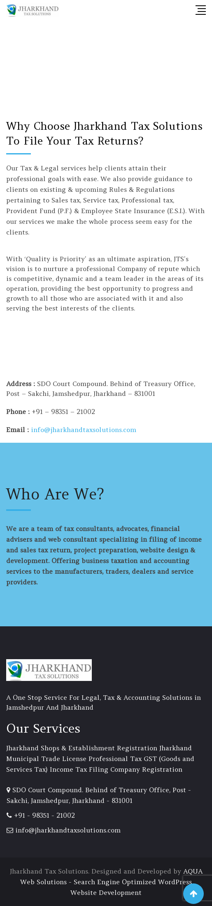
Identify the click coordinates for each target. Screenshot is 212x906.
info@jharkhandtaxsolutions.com (83, 429)
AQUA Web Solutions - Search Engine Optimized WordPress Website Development (111, 882)
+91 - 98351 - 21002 (44, 815)
